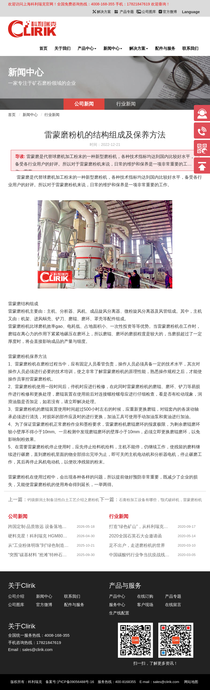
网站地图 (191, 682)
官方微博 (44, 604)
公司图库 (16, 604)
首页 (43, 48)
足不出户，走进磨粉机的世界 (137, 545)
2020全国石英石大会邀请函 (135, 536)
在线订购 (145, 596)
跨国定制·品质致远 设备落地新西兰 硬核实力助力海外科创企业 (38, 526)
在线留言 (173, 604)
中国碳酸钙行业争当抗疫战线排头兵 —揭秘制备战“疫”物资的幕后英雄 (139, 554)
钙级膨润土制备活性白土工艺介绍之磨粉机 (63, 500)
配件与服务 (165, 48)
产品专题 (173, 596)
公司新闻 (84, 104)
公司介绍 (16, 596)
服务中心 (117, 604)
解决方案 (138, 48)
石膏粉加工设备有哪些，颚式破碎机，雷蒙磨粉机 (160, 500)
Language (191, 12)
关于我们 (62, 48)
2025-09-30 (86, 555)
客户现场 (145, 604)
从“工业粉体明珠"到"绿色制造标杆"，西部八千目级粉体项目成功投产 (38, 545)
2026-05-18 (86, 526)
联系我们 (190, 48)
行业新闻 (126, 104)
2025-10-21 (86, 545)
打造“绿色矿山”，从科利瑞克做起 (139, 526)
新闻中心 (112, 48)
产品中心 (87, 48)
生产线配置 (119, 613)
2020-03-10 (187, 545)
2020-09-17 (187, 526)
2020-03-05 (187, 555)
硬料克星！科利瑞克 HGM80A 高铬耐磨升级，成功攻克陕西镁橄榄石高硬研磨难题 (38, 536)
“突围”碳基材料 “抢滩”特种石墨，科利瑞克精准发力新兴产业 (38, 554)
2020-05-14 (187, 536)
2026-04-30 (86, 536)
